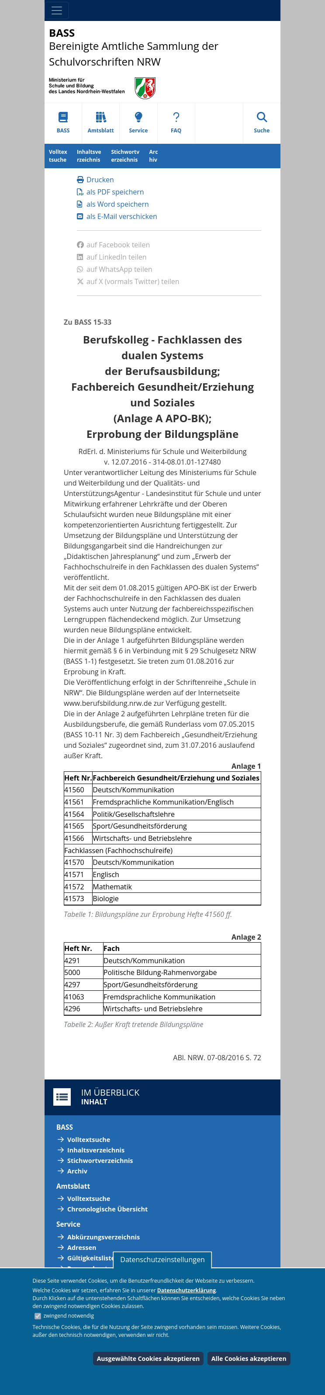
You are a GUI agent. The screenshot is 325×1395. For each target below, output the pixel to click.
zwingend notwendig (68, 1315)
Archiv (153, 155)
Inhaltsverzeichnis (89, 155)
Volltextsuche (58, 155)
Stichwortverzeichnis (125, 155)
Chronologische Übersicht (107, 1209)
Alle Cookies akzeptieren (249, 1358)
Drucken (95, 179)
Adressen (81, 1247)
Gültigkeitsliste (91, 1258)
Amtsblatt (101, 123)
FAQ (176, 123)
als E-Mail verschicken (117, 216)
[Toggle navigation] (57, 10)
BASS (63, 123)
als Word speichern (113, 204)
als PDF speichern (110, 192)
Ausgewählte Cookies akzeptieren (148, 1358)
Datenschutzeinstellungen (162, 1259)
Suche (262, 123)
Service (138, 123)
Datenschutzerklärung (186, 1290)
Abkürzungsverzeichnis (103, 1237)
